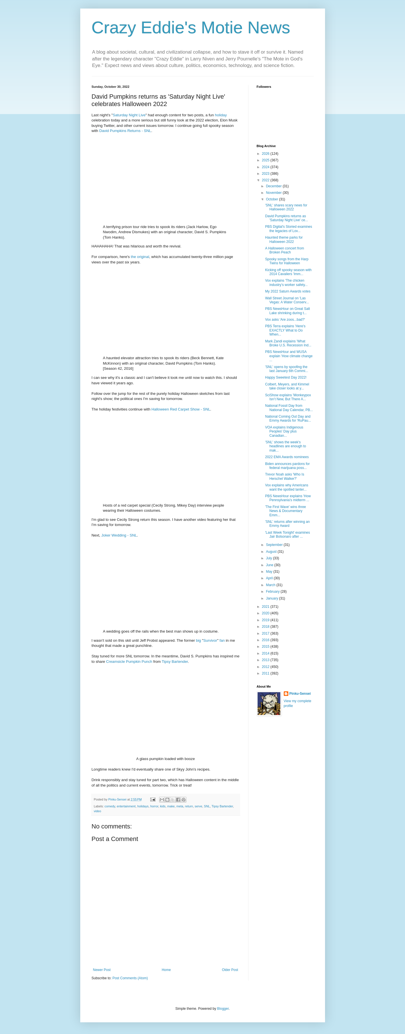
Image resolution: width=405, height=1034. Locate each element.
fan (222, 640)
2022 (266, 180)
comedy (109, 806)
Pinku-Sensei (300, 694)
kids (162, 806)
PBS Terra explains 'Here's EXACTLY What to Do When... (285, 330)
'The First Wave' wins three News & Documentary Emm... (285, 511)
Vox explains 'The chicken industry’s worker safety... (286, 283)
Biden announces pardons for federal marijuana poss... (287, 466)
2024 (266, 167)
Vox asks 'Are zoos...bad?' (285, 320)
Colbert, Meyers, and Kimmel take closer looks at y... (287, 386)
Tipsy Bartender (175, 661)
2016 (266, 640)
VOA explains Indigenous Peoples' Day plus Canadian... (284, 431)
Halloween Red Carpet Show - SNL (180, 409)
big (198, 640)
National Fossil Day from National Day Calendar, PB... (289, 408)
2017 (266, 633)
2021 (266, 607)
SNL (207, 806)
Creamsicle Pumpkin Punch (129, 661)
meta (179, 806)
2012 (266, 667)
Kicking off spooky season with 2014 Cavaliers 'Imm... (288, 272)
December (274, 186)
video (97, 811)
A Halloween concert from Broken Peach (284, 250)
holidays (143, 806)
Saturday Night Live (129, 115)
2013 (266, 660)
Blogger (223, 1009)
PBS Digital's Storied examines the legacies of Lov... (288, 229)
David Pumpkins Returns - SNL (125, 131)
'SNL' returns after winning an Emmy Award (287, 524)
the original (140, 257)
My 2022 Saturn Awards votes (287, 291)
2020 (266, 613)
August (271, 552)
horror (154, 806)
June (270, 565)
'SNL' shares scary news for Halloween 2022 (286, 207)
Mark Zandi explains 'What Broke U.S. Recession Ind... (288, 343)
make (170, 806)
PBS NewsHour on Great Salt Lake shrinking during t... (287, 311)
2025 (266, 160)
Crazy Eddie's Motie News (191, 27)
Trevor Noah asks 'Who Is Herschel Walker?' (284, 476)
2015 (266, 647)
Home (166, 970)
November (274, 193)
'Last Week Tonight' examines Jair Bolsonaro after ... (287, 535)
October (272, 199)
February (273, 592)
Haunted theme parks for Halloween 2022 (284, 239)
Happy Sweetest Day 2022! (285, 377)
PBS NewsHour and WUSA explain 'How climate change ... (289, 356)
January (272, 598)
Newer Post (102, 970)
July (269, 558)
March (271, 585)
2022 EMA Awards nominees (287, 457)
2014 (266, 653)
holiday (221, 115)
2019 (266, 620)
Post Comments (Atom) (130, 978)
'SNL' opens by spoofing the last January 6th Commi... (286, 369)
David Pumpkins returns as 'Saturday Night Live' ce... (286, 218)
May (269, 572)
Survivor (210, 640)
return (189, 806)
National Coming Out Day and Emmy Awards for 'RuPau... (288, 418)
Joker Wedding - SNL (119, 535)
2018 (266, 627)
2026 (266, 154)
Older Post (230, 970)
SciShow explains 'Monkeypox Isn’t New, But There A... (288, 397)
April (270, 578)
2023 (266, 174)
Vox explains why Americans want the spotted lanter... (286, 487)
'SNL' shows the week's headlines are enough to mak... (285, 446)
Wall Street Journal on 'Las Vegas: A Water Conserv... (287, 300)
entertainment (126, 806)
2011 (266, 673)
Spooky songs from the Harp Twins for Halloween (286, 261)
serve (198, 806)
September (274, 545)
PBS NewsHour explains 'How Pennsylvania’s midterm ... (288, 498)
